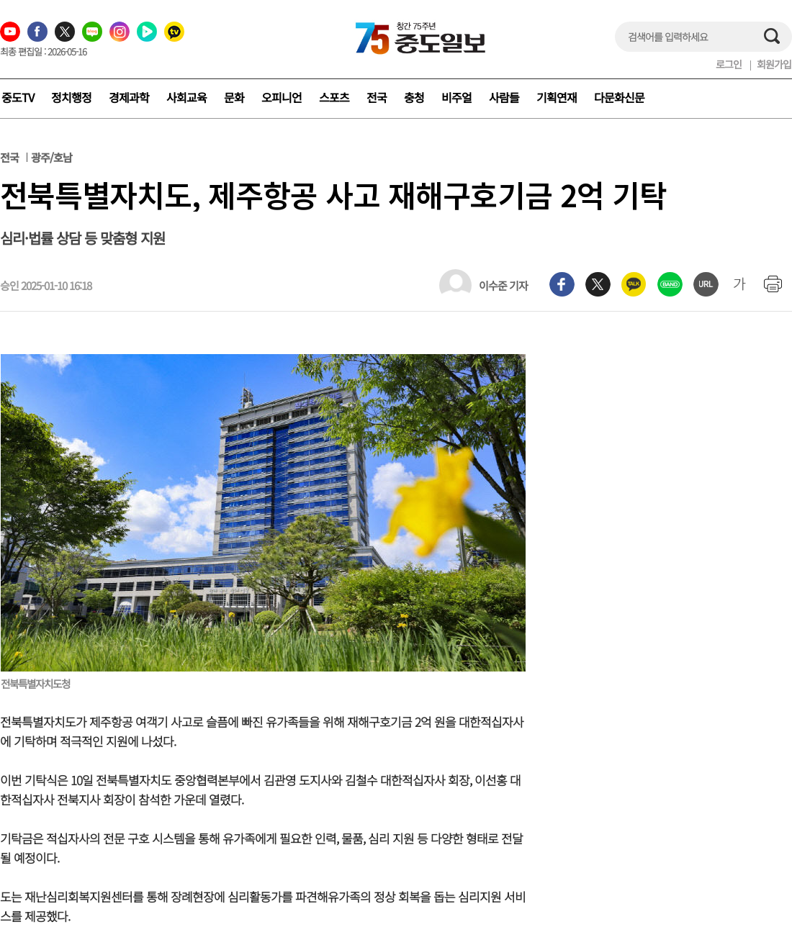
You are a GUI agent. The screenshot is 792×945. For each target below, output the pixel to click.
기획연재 (556, 97)
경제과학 (129, 97)
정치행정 (71, 97)
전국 (376, 97)
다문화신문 (619, 97)
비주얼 (456, 97)
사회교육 (186, 97)
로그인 (729, 64)
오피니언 (281, 97)
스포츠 (334, 97)
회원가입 (774, 64)
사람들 (504, 97)
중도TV (17, 97)
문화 (234, 97)
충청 (414, 97)
